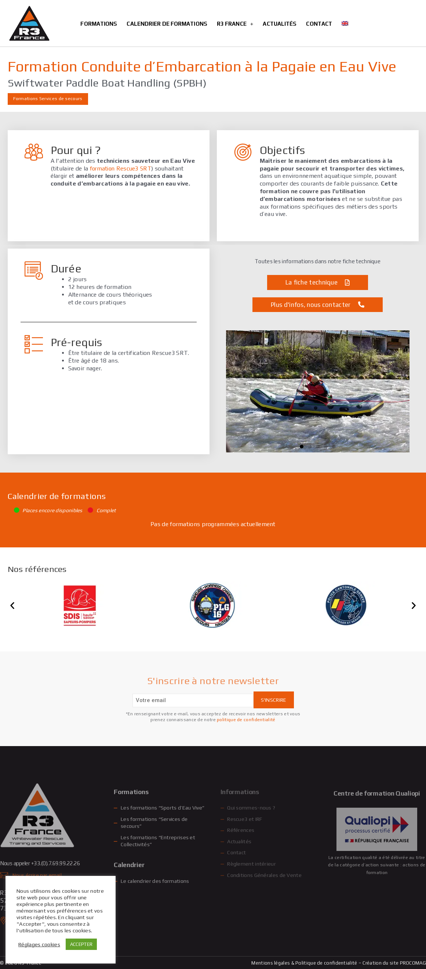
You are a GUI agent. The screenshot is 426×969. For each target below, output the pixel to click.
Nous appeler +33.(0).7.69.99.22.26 (47, 863)
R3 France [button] (235, 8)
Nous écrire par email (37, 875)
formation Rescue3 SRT (122, 168)
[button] (301, 446)
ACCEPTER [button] (81, 944)
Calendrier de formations (167, 8)
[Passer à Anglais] (345, 8)
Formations (98, 8)
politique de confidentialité (246, 719)
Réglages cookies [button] (39, 944)
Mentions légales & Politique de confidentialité (304, 963)
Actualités (279, 8)
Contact (319, 8)
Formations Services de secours (48, 98)
